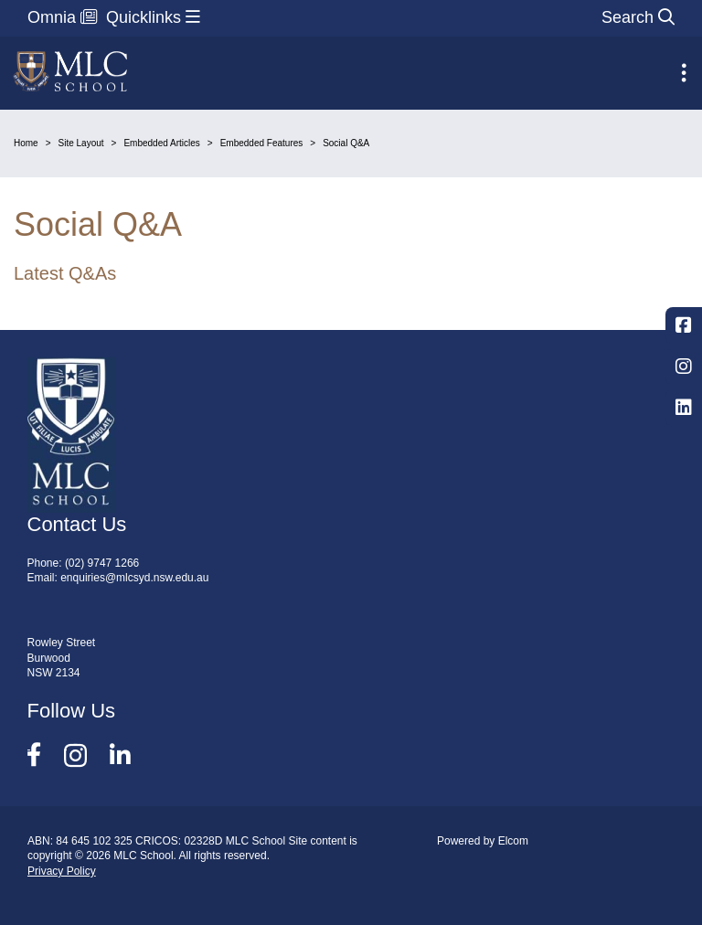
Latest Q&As (65, 273)
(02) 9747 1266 (102, 563)
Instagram (683, 366)
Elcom (513, 841)
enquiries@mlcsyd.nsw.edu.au (134, 577)
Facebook (683, 325)
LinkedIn (683, 407)
